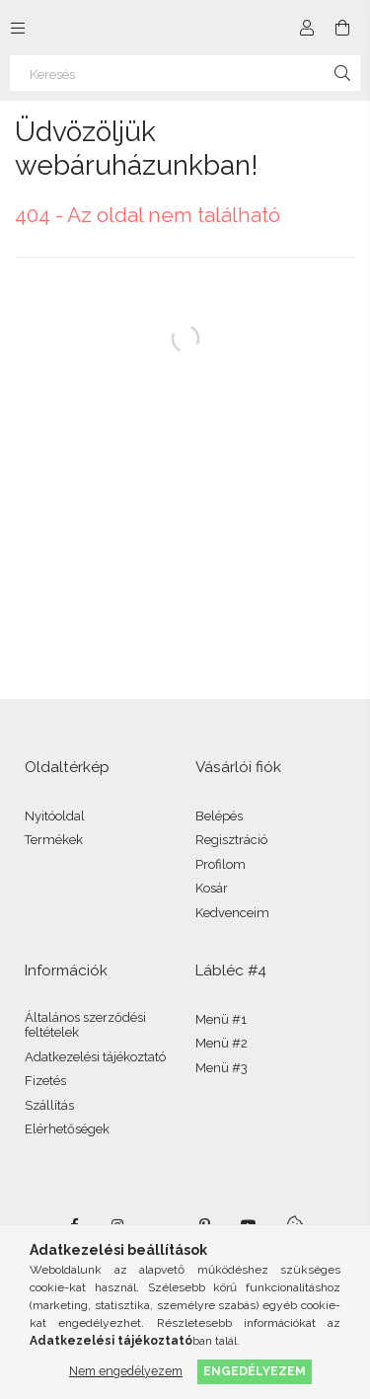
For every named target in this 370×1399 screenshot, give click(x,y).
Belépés (219, 816)
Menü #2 (221, 1043)
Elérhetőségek (67, 1129)
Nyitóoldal (55, 816)
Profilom (220, 864)
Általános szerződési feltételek (85, 1025)
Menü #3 (221, 1067)
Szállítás (49, 1105)
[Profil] (307, 27)
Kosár (211, 888)
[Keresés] (185, 73)
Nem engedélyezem (126, 1370)
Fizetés (45, 1080)
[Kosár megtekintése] (342, 27)
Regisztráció (231, 839)
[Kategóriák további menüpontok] (18, 27)
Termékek (54, 839)
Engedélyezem (254, 1370)
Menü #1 (221, 1019)
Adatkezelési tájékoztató (95, 1056)
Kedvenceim (232, 912)
